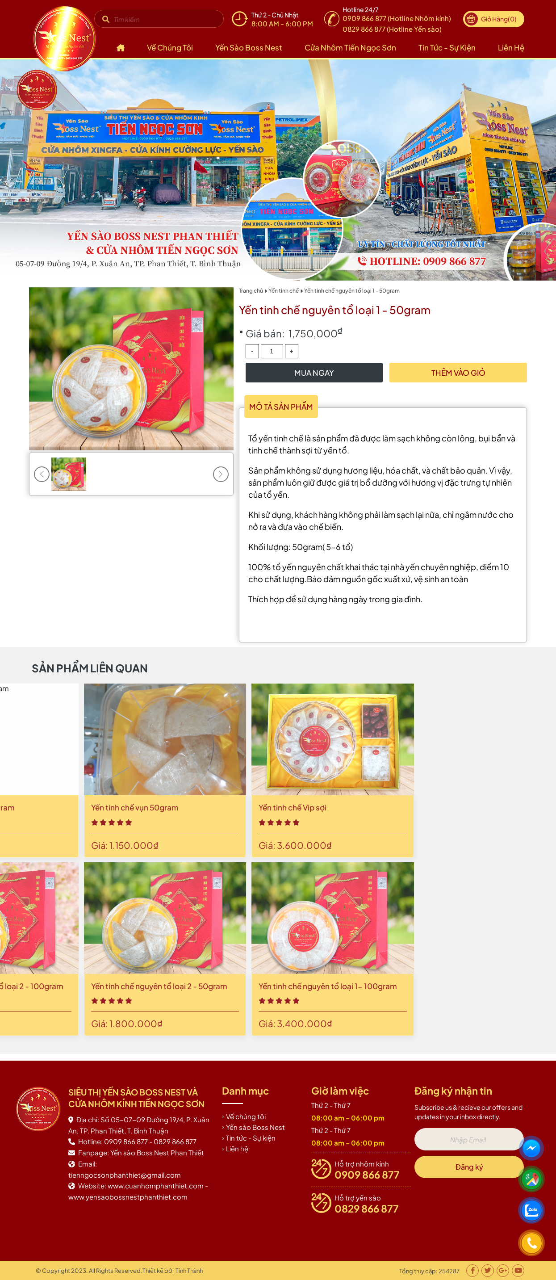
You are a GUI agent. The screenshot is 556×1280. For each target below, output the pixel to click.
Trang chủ (251, 290)
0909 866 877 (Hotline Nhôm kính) (397, 18)
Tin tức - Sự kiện (447, 47)
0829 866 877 (366, 1208)
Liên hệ (511, 47)
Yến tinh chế (283, 290)
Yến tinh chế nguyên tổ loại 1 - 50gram (352, 290)
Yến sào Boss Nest (248, 47)
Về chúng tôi (170, 47)
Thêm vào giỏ (458, 373)
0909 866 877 (367, 1174)
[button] (221, 474)
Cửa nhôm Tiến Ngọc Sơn (350, 47)
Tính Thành (189, 1270)
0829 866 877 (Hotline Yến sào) (392, 29)
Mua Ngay (314, 373)
